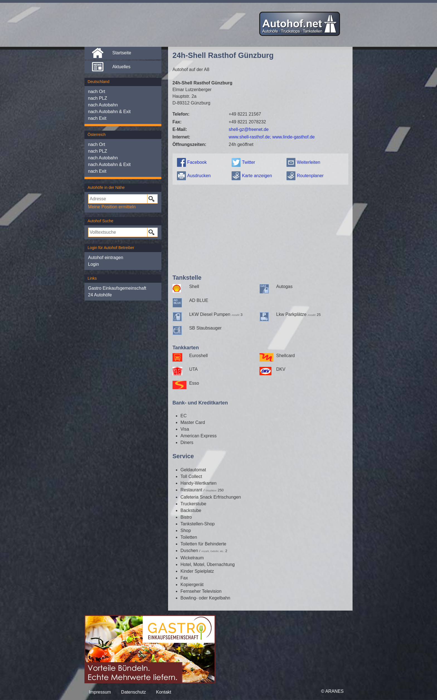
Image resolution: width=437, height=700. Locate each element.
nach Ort (96, 91)
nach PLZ (97, 98)
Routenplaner (310, 175)
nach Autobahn (103, 105)
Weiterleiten (308, 162)
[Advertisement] (260, 228)
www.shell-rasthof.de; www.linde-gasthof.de (272, 137)
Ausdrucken (199, 175)
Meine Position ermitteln (112, 206)
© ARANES (332, 691)
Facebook (197, 162)
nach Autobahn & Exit (109, 111)
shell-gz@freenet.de (249, 129)
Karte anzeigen (257, 175)
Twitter (248, 162)
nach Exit (97, 118)
